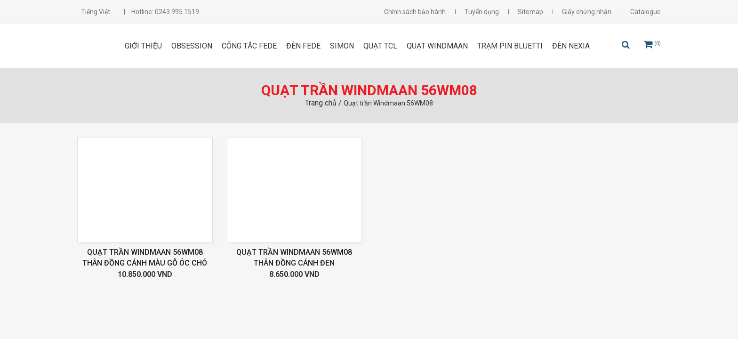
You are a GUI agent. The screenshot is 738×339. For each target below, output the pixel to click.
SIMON (342, 45)
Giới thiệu (143, 45)
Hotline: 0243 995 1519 (165, 12)
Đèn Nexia (571, 45)
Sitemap (530, 12)
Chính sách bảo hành (415, 12)
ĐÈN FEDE (303, 45)
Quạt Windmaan (437, 45)
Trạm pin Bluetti (510, 45)
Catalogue (645, 12)
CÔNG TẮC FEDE (249, 45)
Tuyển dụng (482, 12)
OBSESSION (191, 45)
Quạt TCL (380, 45)
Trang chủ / (324, 102)
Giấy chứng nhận (586, 12)
